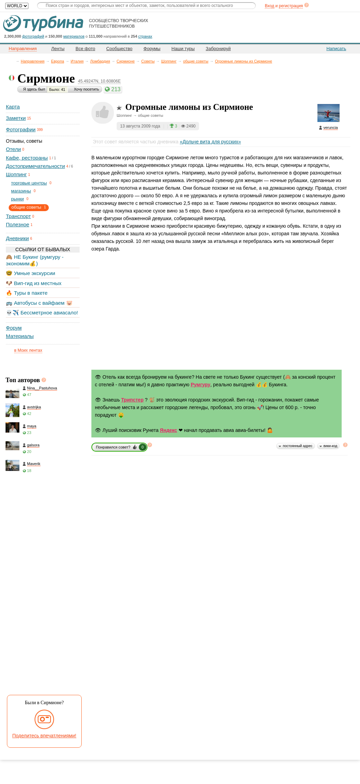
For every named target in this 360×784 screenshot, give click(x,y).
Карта (13, 107)
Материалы (20, 336)
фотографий (33, 36)
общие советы (195, 61)
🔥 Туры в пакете (26, 293)
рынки (17, 198)
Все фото (85, 48)
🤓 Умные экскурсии (30, 273)
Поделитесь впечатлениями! (44, 735)
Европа (57, 61)
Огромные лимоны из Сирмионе (243, 61)
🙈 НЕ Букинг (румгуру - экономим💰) (35, 260)
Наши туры (183, 48)
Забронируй (218, 48)
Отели (13, 149)
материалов (73, 36)
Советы (147, 61)
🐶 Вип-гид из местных (33, 283)
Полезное (17, 224)
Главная (12, 61)
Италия (77, 61)
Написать (336, 48)
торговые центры (29, 183)
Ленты (57, 48)
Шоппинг (169, 61)
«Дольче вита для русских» (210, 141)
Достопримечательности (35, 166)
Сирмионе (126, 61)
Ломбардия (100, 61)
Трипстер (132, 400)
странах (145, 36)
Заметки (16, 118)
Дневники (17, 238)
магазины (21, 190)
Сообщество (119, 48)
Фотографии (21, 129)
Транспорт (18, 216)
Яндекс (168, 430)
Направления (33, 61)
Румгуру (200, 384)
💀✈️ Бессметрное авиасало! (42, 312)
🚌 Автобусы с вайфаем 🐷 (39, 303)
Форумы (152, 48)
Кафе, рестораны (27, 158)
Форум (14, 328)
